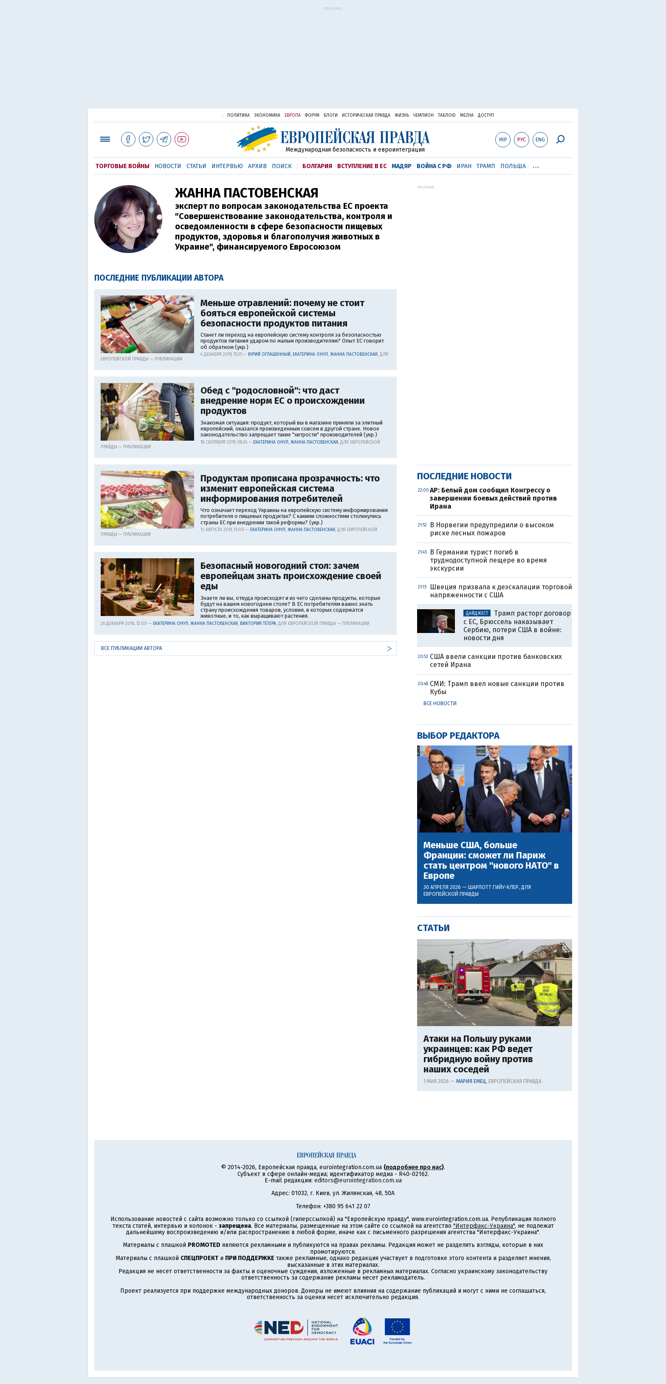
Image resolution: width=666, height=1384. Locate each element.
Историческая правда (366, 115)
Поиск (282, 166)
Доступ (486, 115)
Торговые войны (123, 166)
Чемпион (423, 115)
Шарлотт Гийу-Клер (493, 887)
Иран (464, 166)
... (536, 164)
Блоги (331, 115)
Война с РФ (434, 166)
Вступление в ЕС (362, 166)
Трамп (486, 166)
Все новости (440, 703)
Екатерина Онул (310, 354)
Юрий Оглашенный (269, 354)
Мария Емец (471, 1081)
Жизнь (402, 115)
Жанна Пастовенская (354, 354)
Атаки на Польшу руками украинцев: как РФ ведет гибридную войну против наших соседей (478, 1054)
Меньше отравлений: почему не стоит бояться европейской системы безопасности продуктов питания (282, 313)
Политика (238, 115)
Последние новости (464, 476)
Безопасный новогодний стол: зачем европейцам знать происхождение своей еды (290, 576)
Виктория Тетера (258, 623)
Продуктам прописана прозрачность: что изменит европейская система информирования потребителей (290, 488)
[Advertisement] (333, 60)
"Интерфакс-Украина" (484, 1225)
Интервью (227, 166)
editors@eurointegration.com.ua (358, 1180)
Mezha (467, 115)
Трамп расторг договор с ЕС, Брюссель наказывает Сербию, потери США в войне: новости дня (517, 625)
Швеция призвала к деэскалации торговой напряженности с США (501, 591)
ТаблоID (447, 115)
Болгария (317, 166)
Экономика (267, 115)
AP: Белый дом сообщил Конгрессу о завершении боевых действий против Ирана (493, 498)
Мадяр (402, 166)
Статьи (196, 166)
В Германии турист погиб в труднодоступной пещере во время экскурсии (488, 560)
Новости (168, 166)
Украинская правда (195, 115)
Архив (257, 166)
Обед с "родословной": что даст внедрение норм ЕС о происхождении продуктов (282, 400)
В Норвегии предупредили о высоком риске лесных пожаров (492, 529)
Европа (293, 115)
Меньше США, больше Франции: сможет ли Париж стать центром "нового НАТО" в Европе (491, 860)
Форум (312, 115)
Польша (513, 166)
